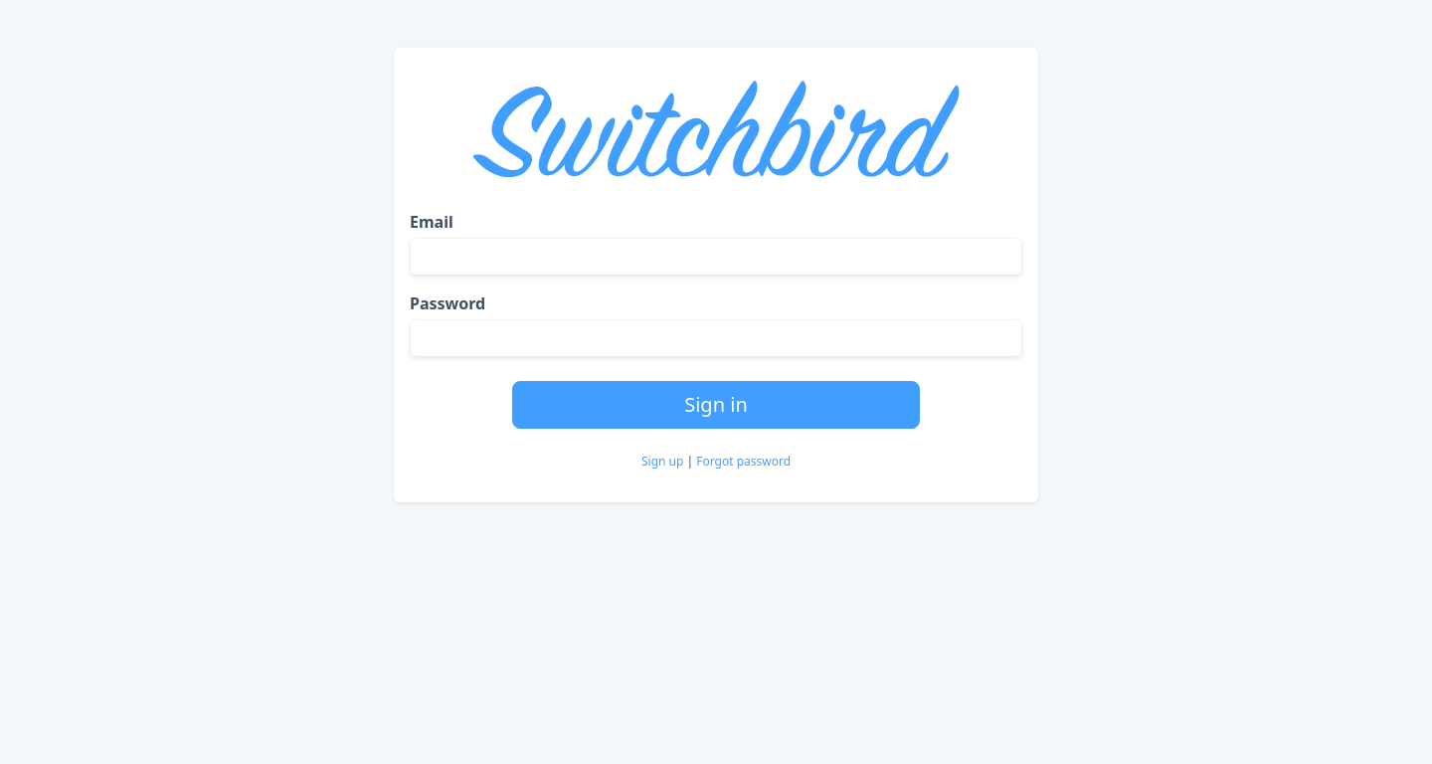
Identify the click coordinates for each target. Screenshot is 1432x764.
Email (431, 222)
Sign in (716, 404)
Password (447, 303)
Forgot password (743, 461)
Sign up (664, 461)
